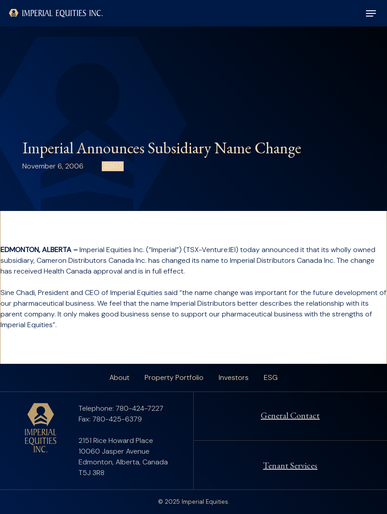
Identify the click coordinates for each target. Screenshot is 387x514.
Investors (234, 377)
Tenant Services (290, 465)
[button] (371, 13)
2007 (113, 166)
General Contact (290, 415)
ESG (271, 377)
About (119, 377)
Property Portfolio (174, 377)
